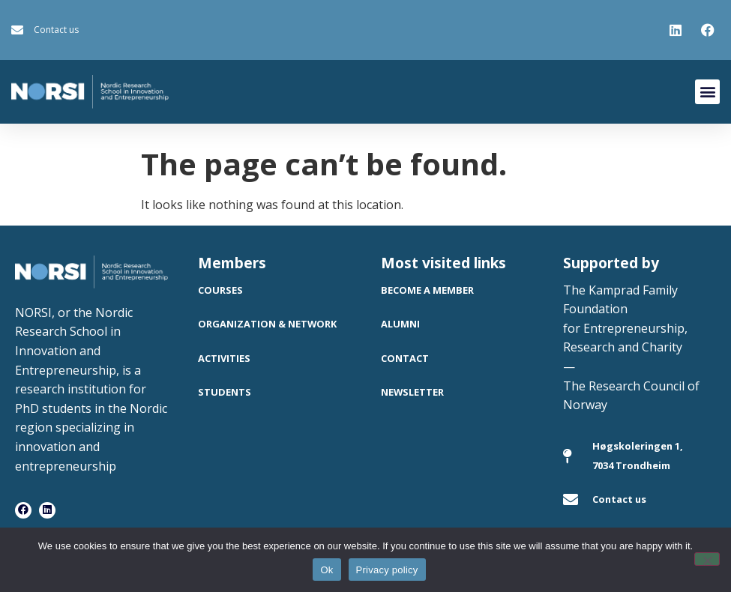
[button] (707, 91)
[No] (707, 559)
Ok (326, 570)
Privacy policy (387, 570)
